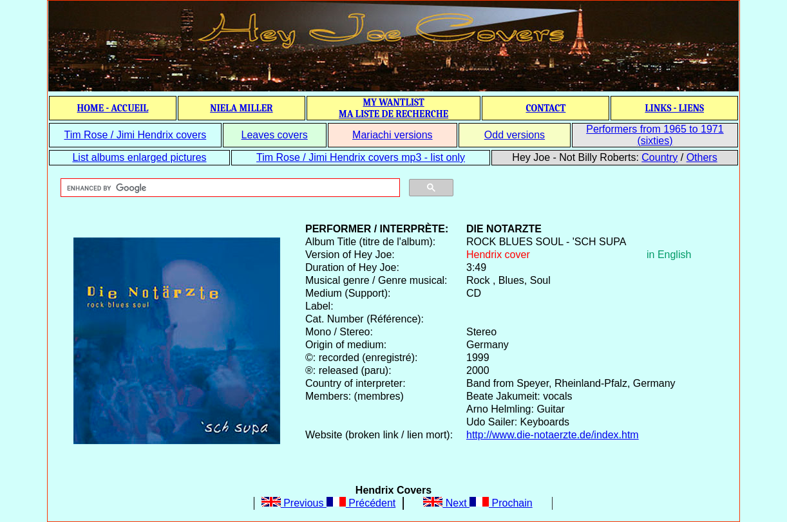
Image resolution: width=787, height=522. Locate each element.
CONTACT (545, 108)
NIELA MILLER (241, 108)
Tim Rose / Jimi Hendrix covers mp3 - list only (360, 157)
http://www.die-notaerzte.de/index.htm (552, 434)
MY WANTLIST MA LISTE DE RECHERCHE (393, 108)
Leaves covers (275, 134)
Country (659, 157)
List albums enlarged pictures (139, 157)
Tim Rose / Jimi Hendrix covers (135, 134)
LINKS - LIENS (674, 108)
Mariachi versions (392, 134)
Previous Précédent (328, 503)
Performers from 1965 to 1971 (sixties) (654, 135)
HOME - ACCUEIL (113, 108)
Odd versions (514, 134)
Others (702, 157)
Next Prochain (477, 503)
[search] (229, 188)
